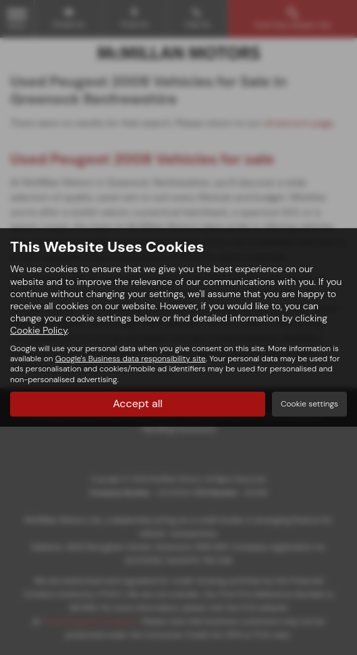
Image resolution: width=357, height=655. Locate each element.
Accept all (138, 403)
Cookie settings (309, 403)
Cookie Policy (38, 330)
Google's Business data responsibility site (130, 358)
